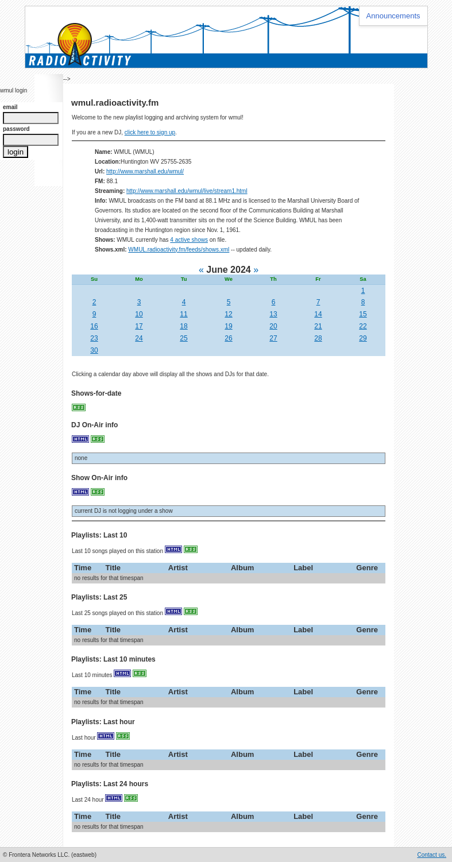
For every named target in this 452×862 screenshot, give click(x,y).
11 (183, 314)
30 (94, 350)
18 (183, 326)
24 (138, 338)
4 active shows (189, 240)
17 (138, 326)
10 (138, 314)
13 (273, 314)
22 (362, 326)
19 (228, 326)
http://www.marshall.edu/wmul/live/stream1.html (187, 191)
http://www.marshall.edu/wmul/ (145, 171)
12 (228, 314)
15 (362, 314)
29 (362, 338)
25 (183, 338)
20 (273, 326)
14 (318, 314)
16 (94, 326)
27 (273, 338)
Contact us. (431, 855)
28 (318, 338)
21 (318, 326)
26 (228, 338)
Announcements (393, 15)
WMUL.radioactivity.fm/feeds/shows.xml (178, 249)
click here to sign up (150, 132)
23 (94, 338)
